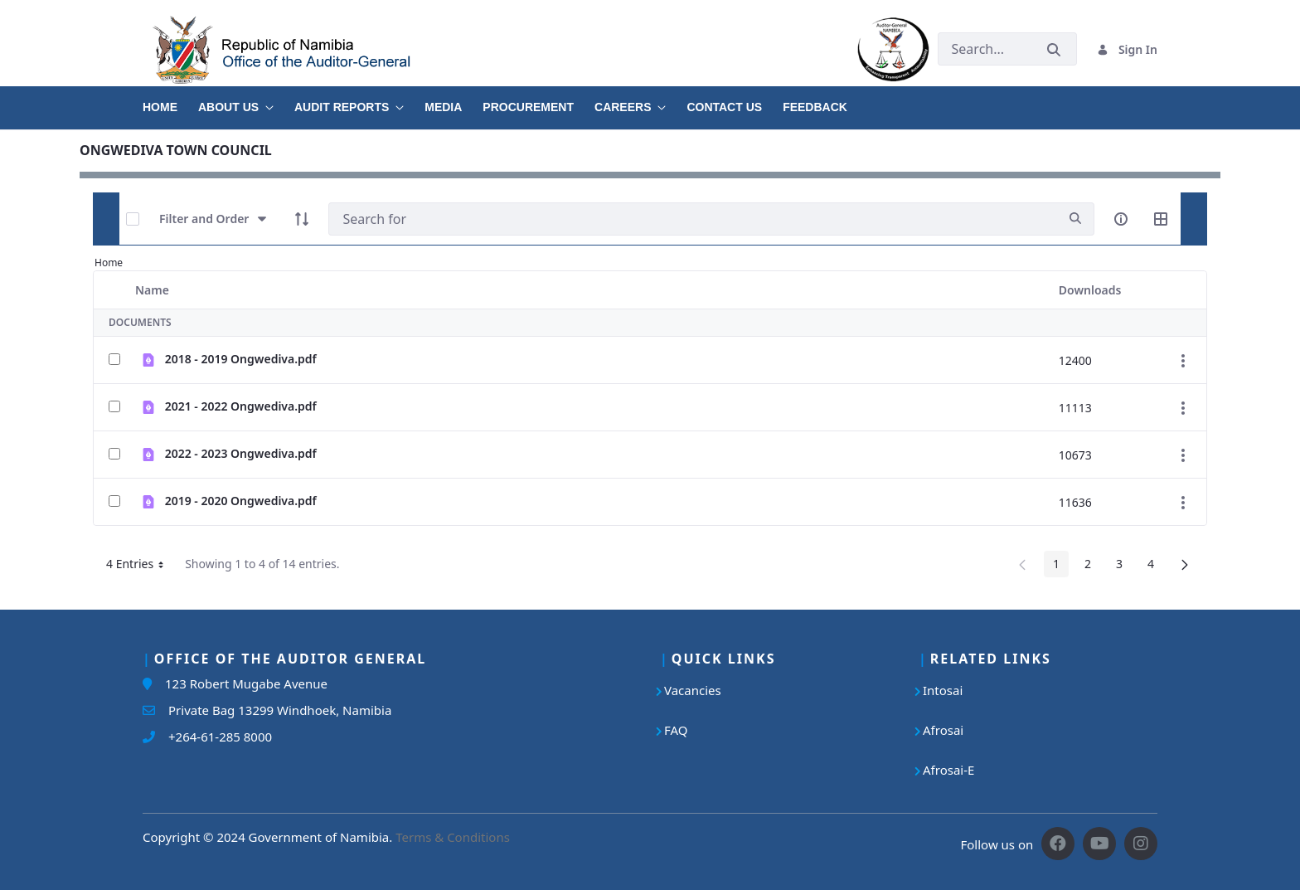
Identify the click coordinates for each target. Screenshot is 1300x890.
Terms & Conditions (452, 837)
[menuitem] (170, 101)
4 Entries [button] (141, 566)
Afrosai (943, 730)
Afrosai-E (948, 769)
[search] (1075, 219)
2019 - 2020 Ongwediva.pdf (241, 500)
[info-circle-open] (1121, 219)
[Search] (692, 219)
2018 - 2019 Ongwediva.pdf (241, 359)
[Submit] (1053, 49)
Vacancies (692, 690)
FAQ (676, 730)
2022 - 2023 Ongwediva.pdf (241, 453)
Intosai (943, 690)
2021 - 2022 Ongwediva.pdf (241, 406)
